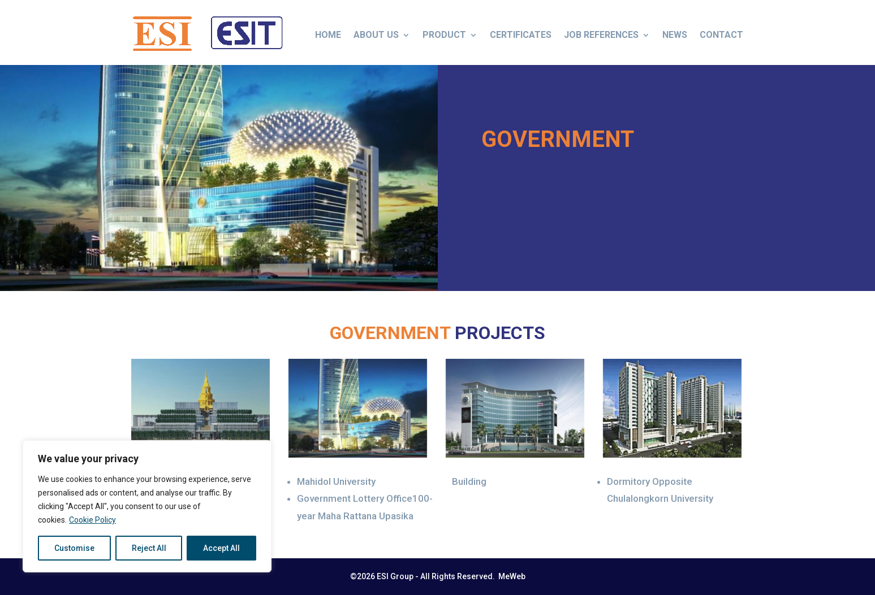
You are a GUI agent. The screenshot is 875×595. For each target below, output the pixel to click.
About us (376, 34)
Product (444, 34)
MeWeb (511, 576)
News (674, 34)
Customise (74, 548)
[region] (147, 506)
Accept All (221, 548)
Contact (721, 34)
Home (328, 34)
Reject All (149, 548)
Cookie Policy (92, 519)
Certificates (520, 34)
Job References (601, 34)
